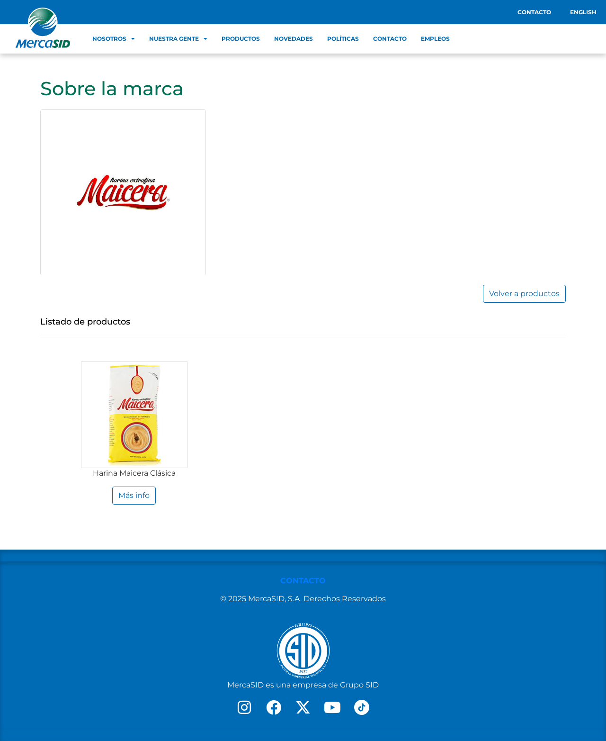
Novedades (293, 38)
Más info (134, 495)
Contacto (534, 12)
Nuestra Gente (178, 38)
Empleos (435, 38)
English (583, 12)
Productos (241, 38)
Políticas (343, 38)
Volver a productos (524, 293)
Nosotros (113, 38)
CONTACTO (303, 580)
